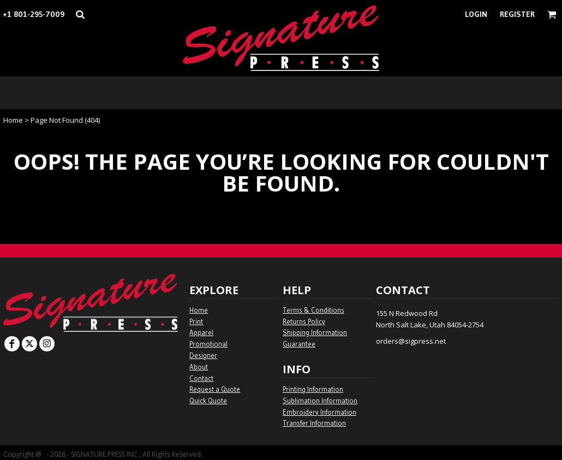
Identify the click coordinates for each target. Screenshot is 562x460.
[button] (80, 14)
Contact (201, 378)
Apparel (201, 332)
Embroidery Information (319, 412)
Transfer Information (314, 423)
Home (13, 120)
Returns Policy (304, 321)
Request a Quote (214, 389)
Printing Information (313, 389)
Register (517, 14)
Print (196, 321)
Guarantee (299, 343)
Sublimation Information (320, 400)
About (198, 366)
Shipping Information (315, 332)
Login (476, 14)
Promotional (208, 343)
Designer (203, 355)
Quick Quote (208, 400)
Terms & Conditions (313, 310)
